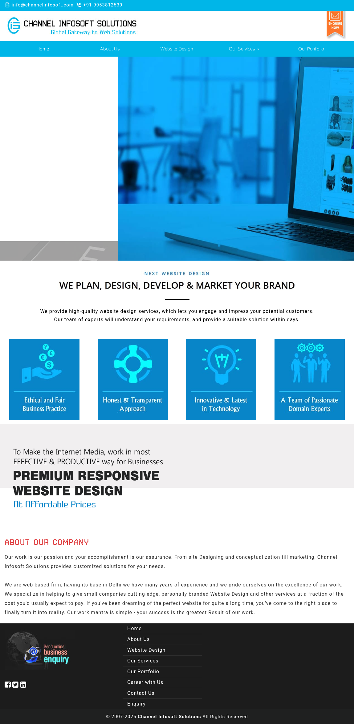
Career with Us (145, 682)
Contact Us (141, 693)
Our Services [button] (244, 49)
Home (42, 49)
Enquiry (136, 704)
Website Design (177, 49)
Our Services (143, 661)
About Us (110, 49)
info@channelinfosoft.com (43, 5)
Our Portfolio (311, 49)
